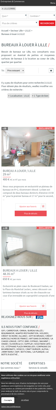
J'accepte (8, 400)
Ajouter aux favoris (28, 243)
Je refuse (25, 400)
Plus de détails (30, 250)
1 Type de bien (41, 95)
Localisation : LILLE (20, 95)
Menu (52, 3)
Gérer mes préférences (10, 406)
